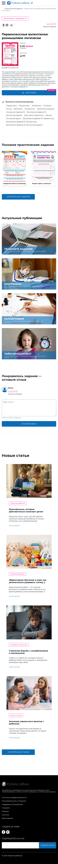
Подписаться (47, 845)
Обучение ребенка (18, 503)
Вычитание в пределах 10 (15, 18)
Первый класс (11, 106)
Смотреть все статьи (18, 752)
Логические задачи (13, 118)
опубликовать (29, 424)
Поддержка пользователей (12, 804)
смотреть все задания (18, 197)
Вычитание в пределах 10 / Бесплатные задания (24, 125)
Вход (54, 3)
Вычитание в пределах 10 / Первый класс (38, 118)
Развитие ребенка (17, 574)
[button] (3, 169)
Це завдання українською (10, 67)
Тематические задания (45, 109)
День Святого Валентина (33, 115)
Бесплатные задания (14, 115)
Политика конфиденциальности (14, 797)
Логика (9, 109)
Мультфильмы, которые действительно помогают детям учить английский (26, 511)
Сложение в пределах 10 (15, 112)
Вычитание (18, 109)
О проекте (6, 808)
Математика (36, 106)
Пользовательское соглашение (14, 801)
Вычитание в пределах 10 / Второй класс (21, 122)
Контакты (5, 815)
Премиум (5, 811)
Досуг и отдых (16, 715)
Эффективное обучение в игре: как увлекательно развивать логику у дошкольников (27, 582)
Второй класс (24, 106)
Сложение (47, 106)
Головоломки (30, 109)
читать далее (14, 526)
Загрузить (29, 92)
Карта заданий (7, 818)
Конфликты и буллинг (19, 645)
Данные (49, 115)
